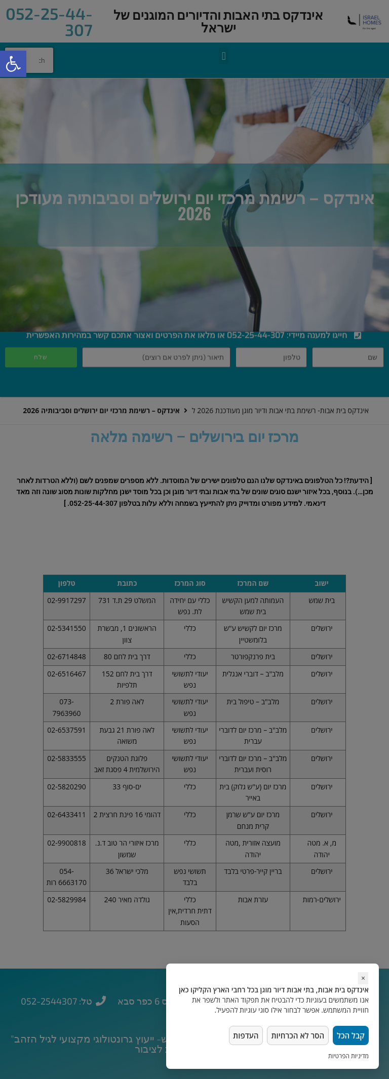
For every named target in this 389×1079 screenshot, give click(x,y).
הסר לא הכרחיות (295, 1034)
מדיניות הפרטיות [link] (348, 1056)
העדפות (241, 1034)
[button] (13, 64)
